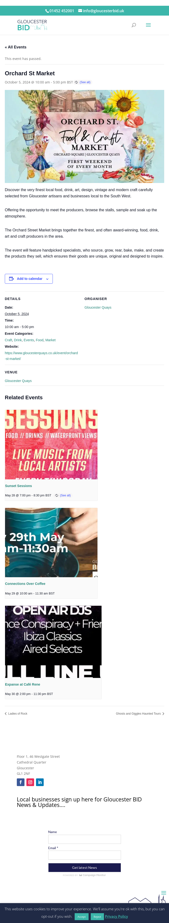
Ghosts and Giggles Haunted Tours (139, 713)
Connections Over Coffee (25, 584)
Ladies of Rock (17, 713)
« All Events (15, 47)
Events (29, 340)
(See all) (85, 82)
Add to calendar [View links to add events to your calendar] (29, 279)
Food (39, 340)
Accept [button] (82, 916)
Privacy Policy (116, 916)
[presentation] (51, 444)
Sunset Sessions (18, 486)
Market (50, 340)
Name (52, 832)
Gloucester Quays (97, 307)
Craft (8, 340)
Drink (18, 340)
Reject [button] (97, 916)
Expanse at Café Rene (22, 684)
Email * (53, 848)
